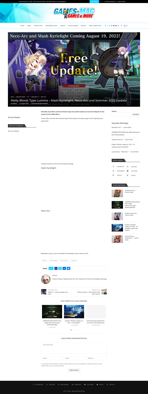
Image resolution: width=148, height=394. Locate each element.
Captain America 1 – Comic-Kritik (122, 139)
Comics (62, 25)
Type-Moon (74, 260)
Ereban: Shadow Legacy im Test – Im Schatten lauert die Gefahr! (131, 227)
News (29, 25)
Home (22, 25)
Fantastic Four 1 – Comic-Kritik (121, 127)
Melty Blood (64, 260)
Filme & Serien (73, 25)
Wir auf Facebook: (13, 131)
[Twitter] (107, 25)
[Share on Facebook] (55, 268)
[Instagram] (109, 25)
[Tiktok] (132, 175)
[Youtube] (113, 25)
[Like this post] (51, 268)
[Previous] (101, 1)
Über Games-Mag (95, 25)
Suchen (114, 111)
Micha (15, 103)
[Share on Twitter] (60, 268)
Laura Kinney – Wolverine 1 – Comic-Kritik (125, 152)
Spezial (83, 25)
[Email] (116, 25)
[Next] (103, 1)
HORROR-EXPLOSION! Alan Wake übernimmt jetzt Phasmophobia (126, 1)
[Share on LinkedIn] (64, 268)
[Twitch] (118, 25)
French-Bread (54, 260)
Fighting (44, 260)
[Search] (121, 25)
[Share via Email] (68, 268)
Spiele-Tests (38, 25)
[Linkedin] (111, 25)
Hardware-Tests (51, 25)
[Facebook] (105, 25)
